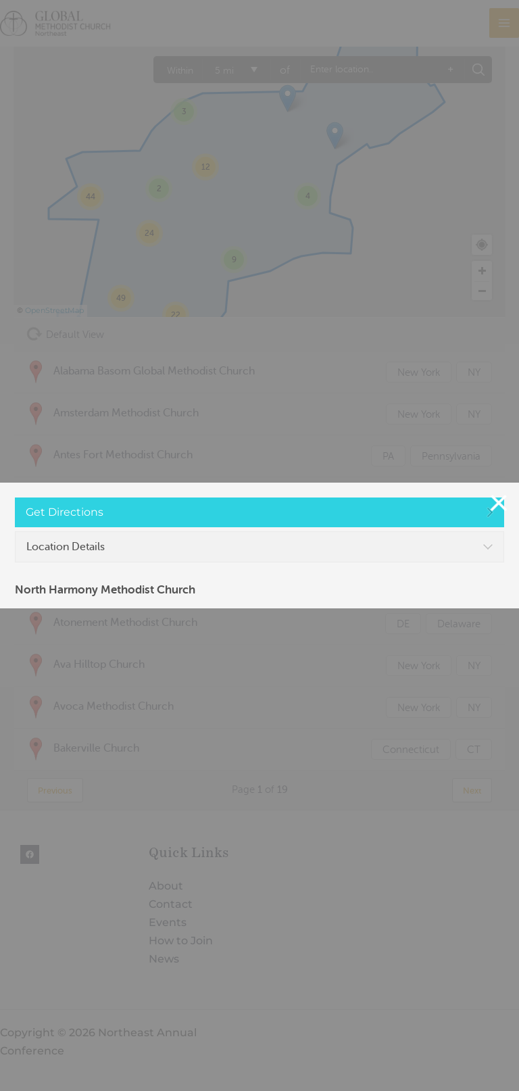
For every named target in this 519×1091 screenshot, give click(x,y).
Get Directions (64, 512)
